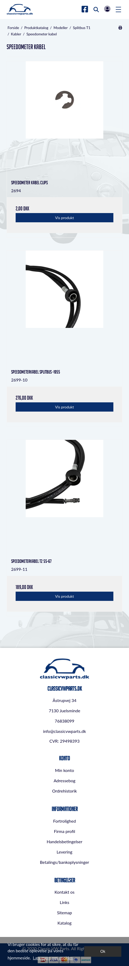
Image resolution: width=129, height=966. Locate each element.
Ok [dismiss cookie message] (102, 951)
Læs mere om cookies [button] (53, 957)
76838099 (64, 720)
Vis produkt (64, 217)
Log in (107, 9)
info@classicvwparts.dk (64, 731)
